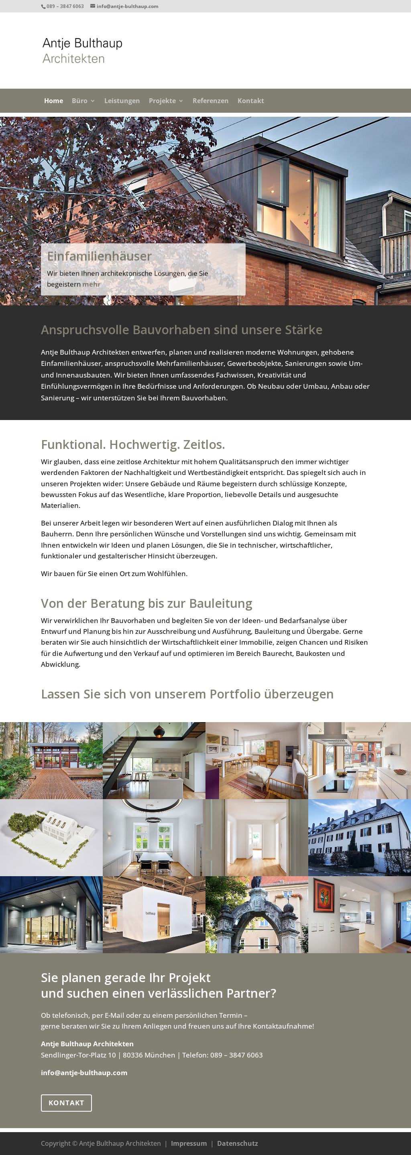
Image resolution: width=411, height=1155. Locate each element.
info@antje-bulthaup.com (84, 1072)
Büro (79, 101)
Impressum (189, 1143)
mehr (91, 296)
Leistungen (122, 101)
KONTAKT (66, 1102)
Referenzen (211, 101)
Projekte (162, 101)
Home (53, 101)
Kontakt (251, 101)
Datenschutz (237, 1143)
